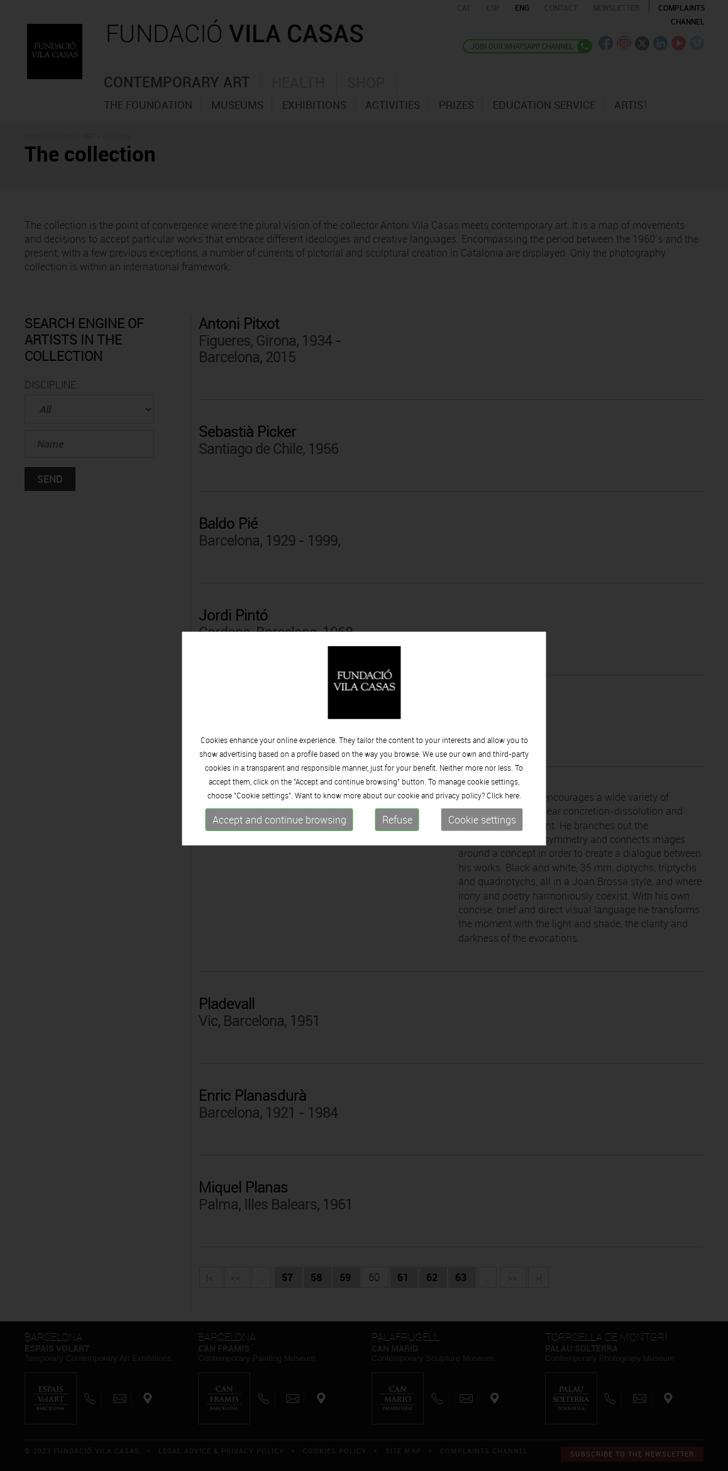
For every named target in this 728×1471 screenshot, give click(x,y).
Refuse (397, 822)
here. (513, 797)
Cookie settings (482, 822)
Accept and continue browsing (279, 822)
